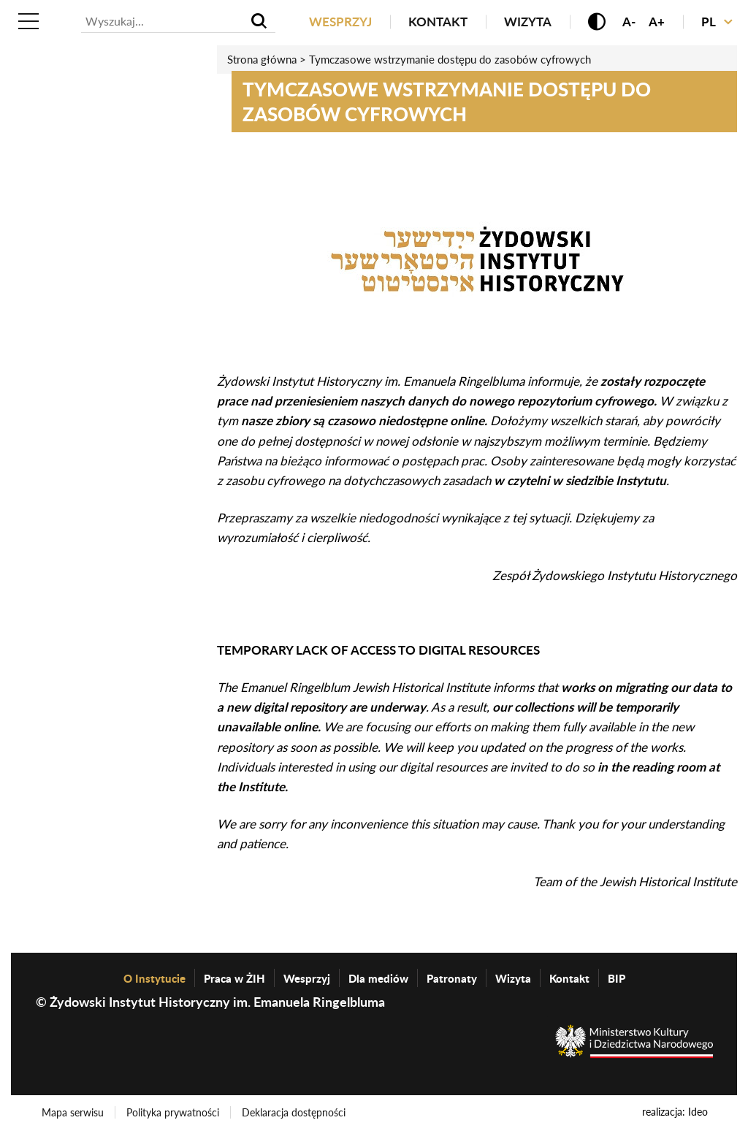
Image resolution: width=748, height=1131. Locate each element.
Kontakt (438, 21)
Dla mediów (378, 978)
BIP (616, 978)
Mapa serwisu (73, 1112)
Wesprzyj (340, 21)
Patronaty (452, 978)
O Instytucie (154, 978)
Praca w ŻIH (234, 978)
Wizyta (528, 21)
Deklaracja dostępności (294, 1112)
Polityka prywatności (172, 1112)
